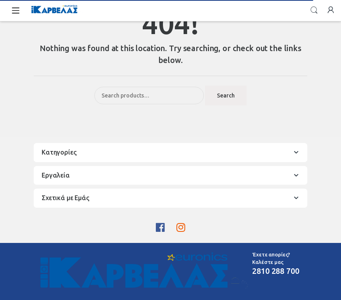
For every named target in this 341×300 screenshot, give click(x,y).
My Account (330, 10)
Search (314, 10)
